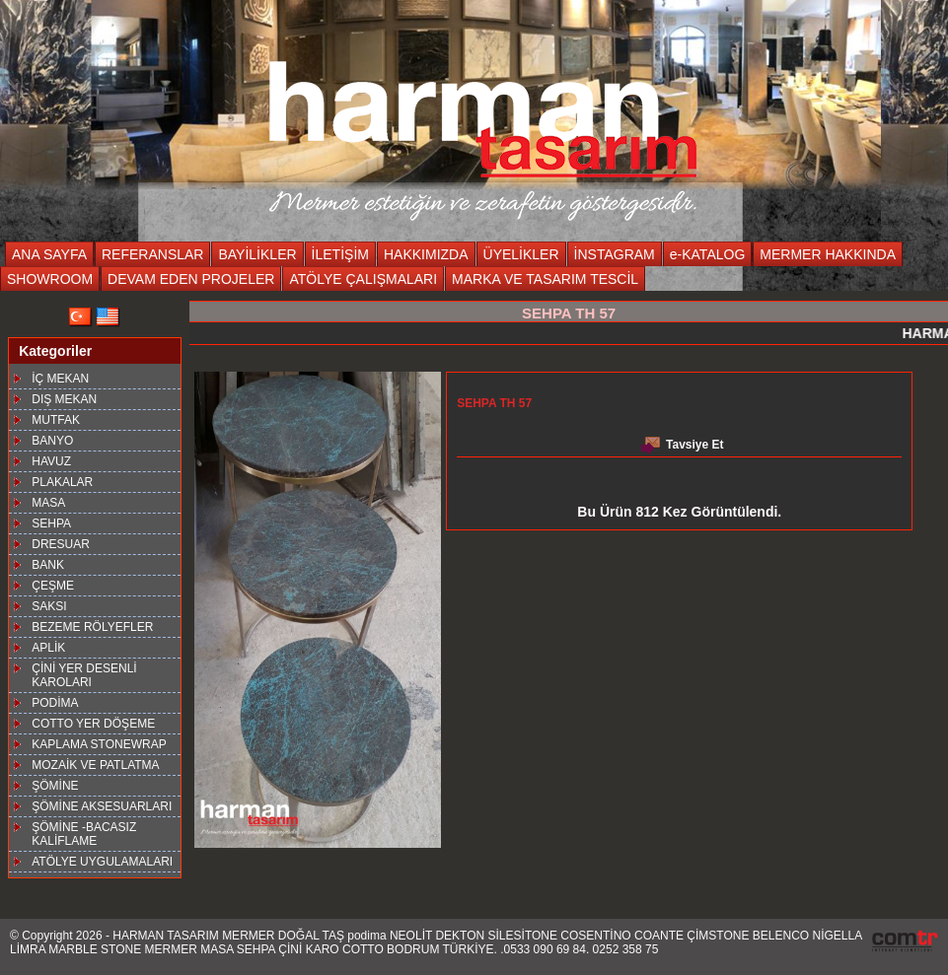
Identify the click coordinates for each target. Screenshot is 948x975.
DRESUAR (61, 544)
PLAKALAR (62, 482)
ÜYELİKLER (521, 254)
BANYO (52, 441)
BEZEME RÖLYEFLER (92, 627)
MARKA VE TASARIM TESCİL (545, 279)
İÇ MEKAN (60, 378)
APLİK (48, 648)
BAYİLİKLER (257, 254)
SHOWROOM (50, 279)
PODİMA (55, 703)
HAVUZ (51, 461)
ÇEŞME (53, 585)
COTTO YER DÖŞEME (93, 724)
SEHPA (51, 523)
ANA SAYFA (49, 254)
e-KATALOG (708, 254)
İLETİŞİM (340, 254)
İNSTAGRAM (614, 254)
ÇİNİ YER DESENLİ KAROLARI (84, 675)
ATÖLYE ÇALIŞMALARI (363, 279)
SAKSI (49, 606)
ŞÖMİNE (55, 786)
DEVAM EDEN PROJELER (191, 279)
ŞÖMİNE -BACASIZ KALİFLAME (84, 834)
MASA (48, 503)
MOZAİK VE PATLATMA (95, 765)
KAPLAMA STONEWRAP (99, 744)
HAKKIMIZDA (426, 254)
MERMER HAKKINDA (828, 254)
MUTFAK (56, 420)
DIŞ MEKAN (64, 399)
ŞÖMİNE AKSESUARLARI (102, 806)
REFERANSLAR (152, 254)
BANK (48, 565)
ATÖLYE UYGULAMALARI (102, 862)
